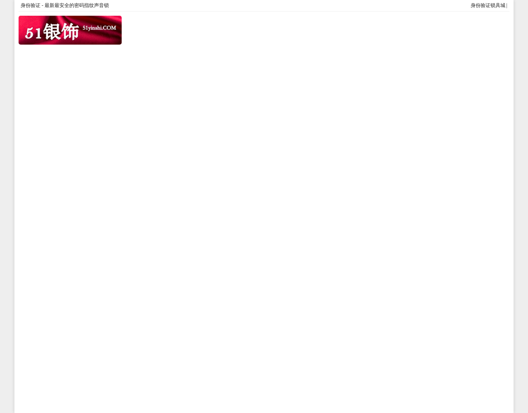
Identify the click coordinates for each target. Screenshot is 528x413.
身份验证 (30, 5)
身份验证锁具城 (488, 5)
